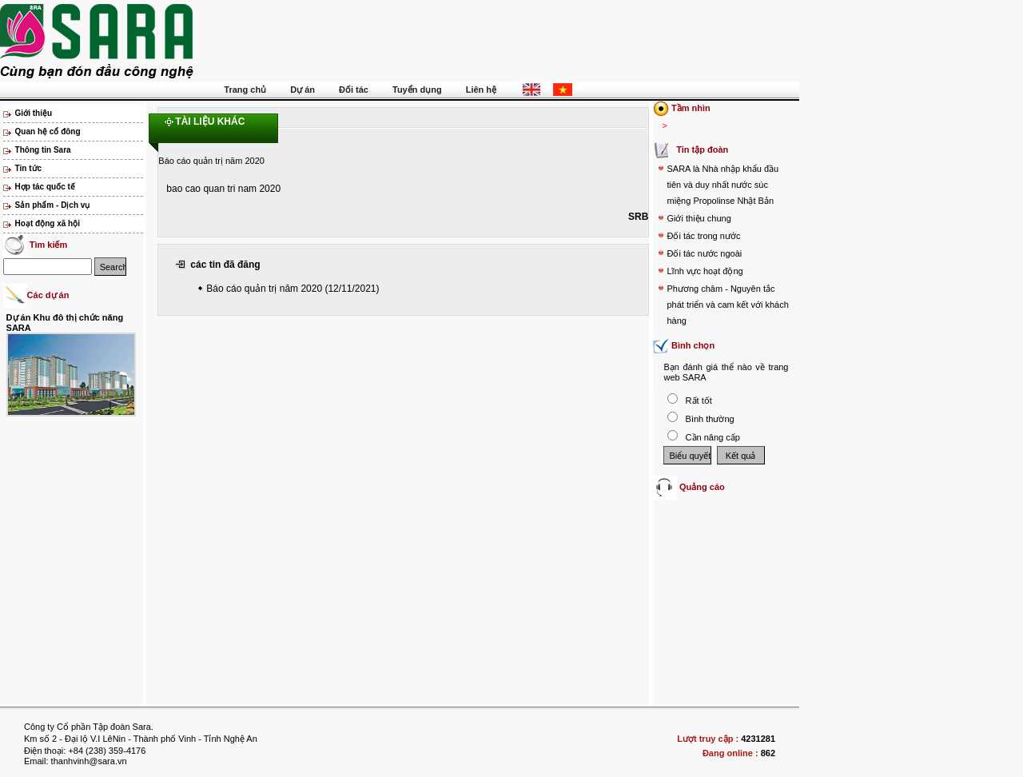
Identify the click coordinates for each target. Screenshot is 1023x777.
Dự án (302, 89)
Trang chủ (245, 89)
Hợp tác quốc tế (45, 186)
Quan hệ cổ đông (48, 131)
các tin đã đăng (225, 264)
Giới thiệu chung (698, 218)
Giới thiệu (33, 113)
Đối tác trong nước (703, 236)
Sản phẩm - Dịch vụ (52, 205)
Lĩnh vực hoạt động (704, 271)
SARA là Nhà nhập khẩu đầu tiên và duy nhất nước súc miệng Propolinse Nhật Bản (722, 184)
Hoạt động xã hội (47, 223)
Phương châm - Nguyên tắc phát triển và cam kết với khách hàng (727, 304)
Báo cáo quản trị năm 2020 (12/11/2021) (292, 288)
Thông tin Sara (43, 149)
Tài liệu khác (210, 121)
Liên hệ (481, 89)
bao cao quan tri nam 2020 (223, 188)
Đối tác (353, 89)
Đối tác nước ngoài (704, 253)
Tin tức (28, 168)
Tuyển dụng (417, 89)
